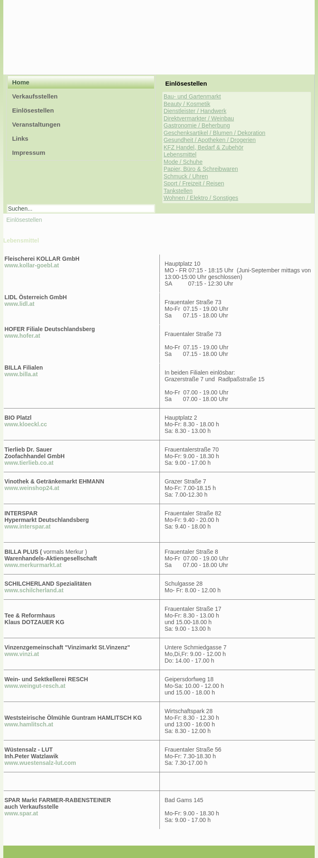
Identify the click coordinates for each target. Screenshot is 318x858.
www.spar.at (21, 813)
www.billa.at (21, 374)
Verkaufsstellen (35, 96)
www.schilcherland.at (34, 590)
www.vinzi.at (22, 654)
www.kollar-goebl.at (32, 265)
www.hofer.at (23, 335)
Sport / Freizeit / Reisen (194, 183)
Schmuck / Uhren (186, 176)
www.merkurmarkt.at (33, 565)
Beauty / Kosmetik (187, 104)
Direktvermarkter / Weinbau (199, 118)
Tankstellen (178, 190)
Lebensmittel (180, 154)
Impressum (28, 152)
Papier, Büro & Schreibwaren (201, 169)
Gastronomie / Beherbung (197, 125)
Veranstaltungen (36, 124)
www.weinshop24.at (32, 488)
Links (20, 138)
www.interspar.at (28, 526)
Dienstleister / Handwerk (195, 111)
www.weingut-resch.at (35, 686)
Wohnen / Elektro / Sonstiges (201, 198)
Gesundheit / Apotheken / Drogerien (210, 140)
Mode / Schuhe (183, 162)
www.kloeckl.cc (26, 424)
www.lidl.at (20, 303)
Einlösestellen (33, 110)
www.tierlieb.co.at (29, 462)
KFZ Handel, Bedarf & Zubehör (203, 147)
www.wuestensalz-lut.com (40, 762)
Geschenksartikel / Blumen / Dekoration (214, 133)
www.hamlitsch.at (29, 724)
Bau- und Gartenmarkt (192, 96)
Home (20, 82)
